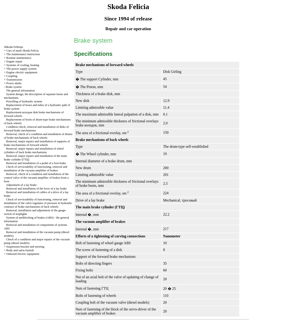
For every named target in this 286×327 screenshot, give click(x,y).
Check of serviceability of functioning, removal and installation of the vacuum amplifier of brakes (35, 168)
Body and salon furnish (20, 250)
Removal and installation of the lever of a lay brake (36, 188)
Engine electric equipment (21, 72)
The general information (20, 90)
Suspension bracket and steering (25, 246)
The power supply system (21, 68)
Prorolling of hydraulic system (24, 101)
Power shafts (14, 83)
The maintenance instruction (23, 54)
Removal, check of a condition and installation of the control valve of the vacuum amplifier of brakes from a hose (36, 177)
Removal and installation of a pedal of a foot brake (36, 163)
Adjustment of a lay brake (21, 185)
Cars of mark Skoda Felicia (22, 50)
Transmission (14, 79)
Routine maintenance (18, 57)
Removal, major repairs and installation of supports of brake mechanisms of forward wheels (37, 143)
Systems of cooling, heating (22, 65)
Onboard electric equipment (22, 254)
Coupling (11, 76)
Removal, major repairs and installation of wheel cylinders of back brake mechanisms (34, 150)
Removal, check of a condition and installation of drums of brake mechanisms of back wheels (38, 135)
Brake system (14, 87)
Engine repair (14, 61)
